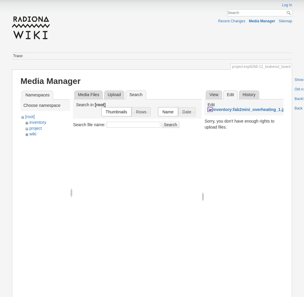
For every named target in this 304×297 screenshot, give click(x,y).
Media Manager (262, 21)
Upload (114, 94)
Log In (287, 5)
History (249, 94)
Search (289, 13)
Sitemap (285, 21)
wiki (32, 134)
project (35, 128)
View (214, 94)
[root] (30, 116)
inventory (37, 122)
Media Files (88, 94)
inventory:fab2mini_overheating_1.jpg (250, 109)
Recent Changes (231, 21)
